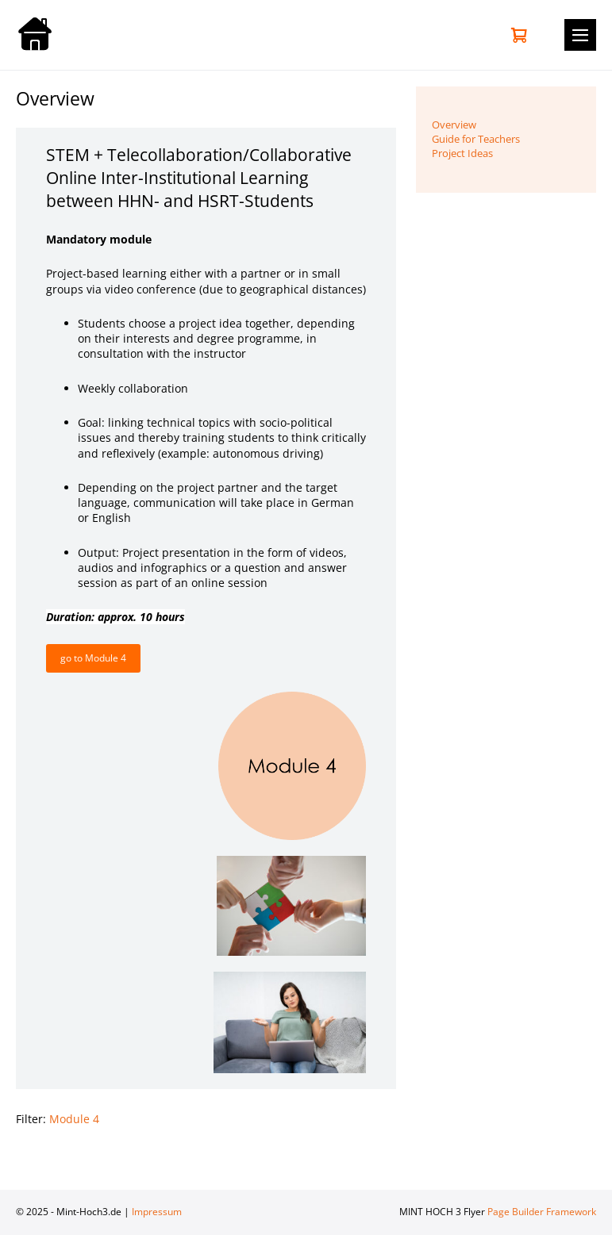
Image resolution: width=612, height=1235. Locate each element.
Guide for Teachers (476, 139)
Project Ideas (462, 153)
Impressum (157, 1211)
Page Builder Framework (541, 1211)
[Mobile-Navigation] (580, 35)
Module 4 (74, 1118)
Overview (454, 124)
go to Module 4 (93, 658)
